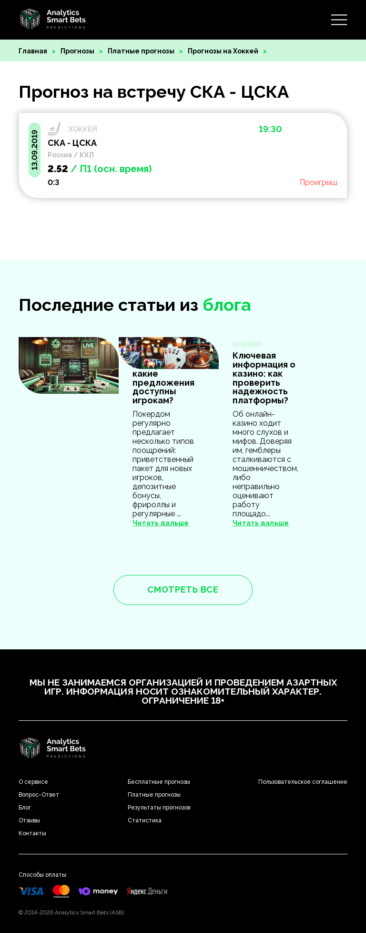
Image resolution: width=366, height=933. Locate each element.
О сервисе (33, 782)
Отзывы (29, 820)
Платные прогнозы (141, 51)
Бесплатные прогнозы (159, 782)
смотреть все (183, 589)
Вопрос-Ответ (39, 794)
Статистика (145, 820)
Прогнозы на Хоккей (223, 51)
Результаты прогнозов (159, 807)
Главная (33, 51)
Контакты (32, 833)
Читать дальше (261, 523)
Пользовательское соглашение (302, 782)
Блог (25, 807)
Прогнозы (77, 51)
